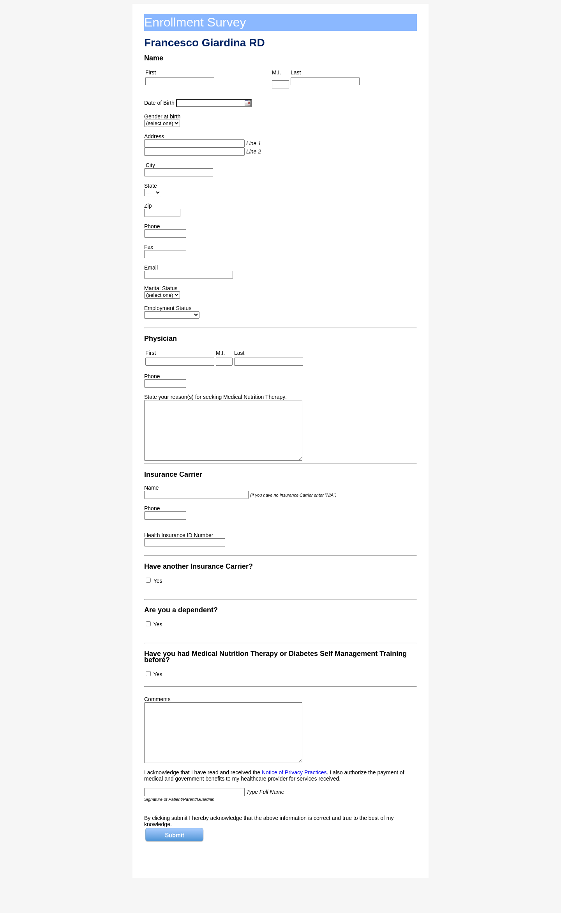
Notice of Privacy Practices (294, 772)
